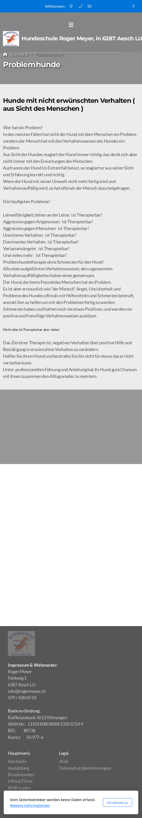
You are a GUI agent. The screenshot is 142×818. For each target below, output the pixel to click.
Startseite (19, 54)
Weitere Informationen (30, 805)
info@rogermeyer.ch (89, 6)
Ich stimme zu (117, 802)
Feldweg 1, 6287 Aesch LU (72, 6)
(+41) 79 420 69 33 (81, 6)
